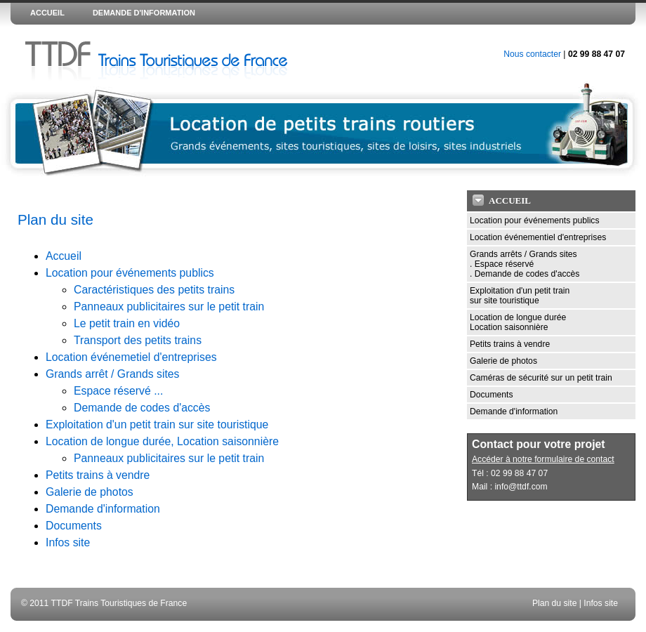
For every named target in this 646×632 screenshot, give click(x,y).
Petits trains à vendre (98, 475)
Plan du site (554, 603)
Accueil (63, 256)
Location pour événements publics (130, 273)
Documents (74, 526)
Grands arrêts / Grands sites (523, 254)
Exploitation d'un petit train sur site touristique (157, 424)
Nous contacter (532, 54)
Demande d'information (103, 509)
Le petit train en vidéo (127, 323)
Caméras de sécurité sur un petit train (541, 378)
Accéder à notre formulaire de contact (543, 459)
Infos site (68, 542)
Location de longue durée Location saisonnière (518, 322)
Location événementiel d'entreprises (538, 237)
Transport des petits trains (138, 340)
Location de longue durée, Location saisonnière (162, 441)
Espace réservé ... (118, 391)
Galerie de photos (89, 492)
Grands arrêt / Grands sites (113, 374)
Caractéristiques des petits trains (154, 290)
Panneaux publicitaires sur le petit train (169, 306)
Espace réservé (504, 264)
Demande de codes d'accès (142, 408)
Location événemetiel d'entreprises (131, 357)
